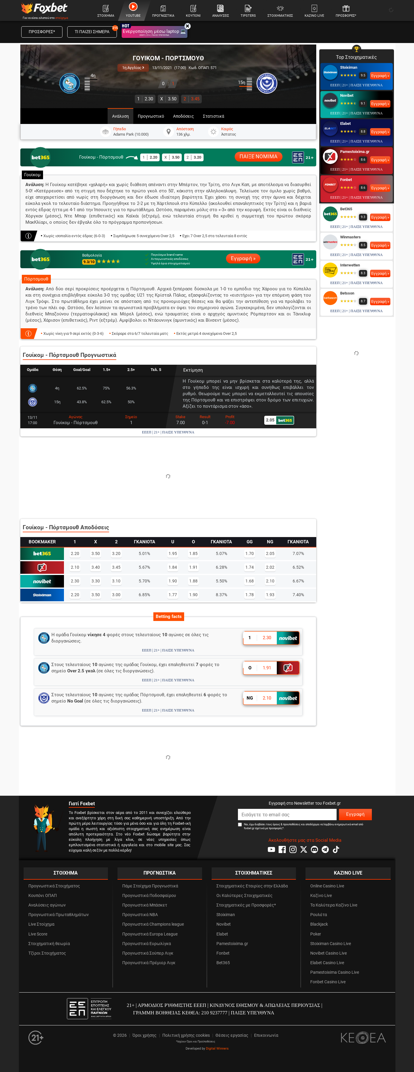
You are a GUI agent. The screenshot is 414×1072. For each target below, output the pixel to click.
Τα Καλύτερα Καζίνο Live (333, 905)
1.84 (173, 567)
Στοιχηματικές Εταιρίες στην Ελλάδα (252, 886)
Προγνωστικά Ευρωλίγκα (146, 943)
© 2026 (120, 1035)
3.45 (191, 99)
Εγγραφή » (243, 258)
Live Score (37, 934)
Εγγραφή (355, 814)
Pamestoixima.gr (354, 151)
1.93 (270, 594)
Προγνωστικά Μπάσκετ (144, 905)
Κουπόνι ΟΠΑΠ (42, 895)
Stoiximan (348, 67)
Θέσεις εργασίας (232, 1035)
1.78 (249, 594)
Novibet (346, 95)
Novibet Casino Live (328, 953)
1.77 (173, 594)
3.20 (116, 553)
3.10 (116, 581)
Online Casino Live (327, 886)
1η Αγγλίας (133, 67)
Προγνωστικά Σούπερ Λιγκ (147, 953)
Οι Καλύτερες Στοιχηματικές (244, 895)
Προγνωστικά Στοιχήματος (54, 886)
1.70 (249, 553)
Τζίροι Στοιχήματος (47, 953)
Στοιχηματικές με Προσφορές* (246, 905)
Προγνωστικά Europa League (150, 934)
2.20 (75, 553)
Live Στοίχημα (41, 924)
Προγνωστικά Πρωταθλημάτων (58, 914)
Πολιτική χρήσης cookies (186, 1035)
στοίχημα (61, 18)
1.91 (193, 567)
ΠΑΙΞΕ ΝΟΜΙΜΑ (258, 157)
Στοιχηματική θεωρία (49, 943)
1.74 (249, 567)
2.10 (75, 567)
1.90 (173, 581)
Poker (315, 934)
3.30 (95, 581)
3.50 (168, 99)
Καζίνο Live (321, 895)
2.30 (145, 99)
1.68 (249, 581)
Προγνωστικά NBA (140, 914)
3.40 (95, 567)
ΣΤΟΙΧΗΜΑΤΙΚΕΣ (253, 873)
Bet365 (346, 209)
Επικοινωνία (266, 1035)
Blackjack (319, 924)
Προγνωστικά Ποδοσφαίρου (149, 895)
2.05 (270, 553)
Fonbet (346, 179)
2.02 (270, 567)
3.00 (116, 594)
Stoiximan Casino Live (330, 943)
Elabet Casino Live (327, 962)
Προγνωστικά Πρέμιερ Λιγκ (148, 962)
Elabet (345, 123)
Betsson (347, 293)
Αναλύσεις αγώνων (47, 905)
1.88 (193, 581)
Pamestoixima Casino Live (334, 972)
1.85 (193, 553)
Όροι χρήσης (144, 1035)
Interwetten (350, 265)
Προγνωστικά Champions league (153, 924)
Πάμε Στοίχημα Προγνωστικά (150, 886)
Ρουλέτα (318, 914)
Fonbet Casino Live (328, 981)
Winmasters (350, 237)
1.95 (173, 553)
